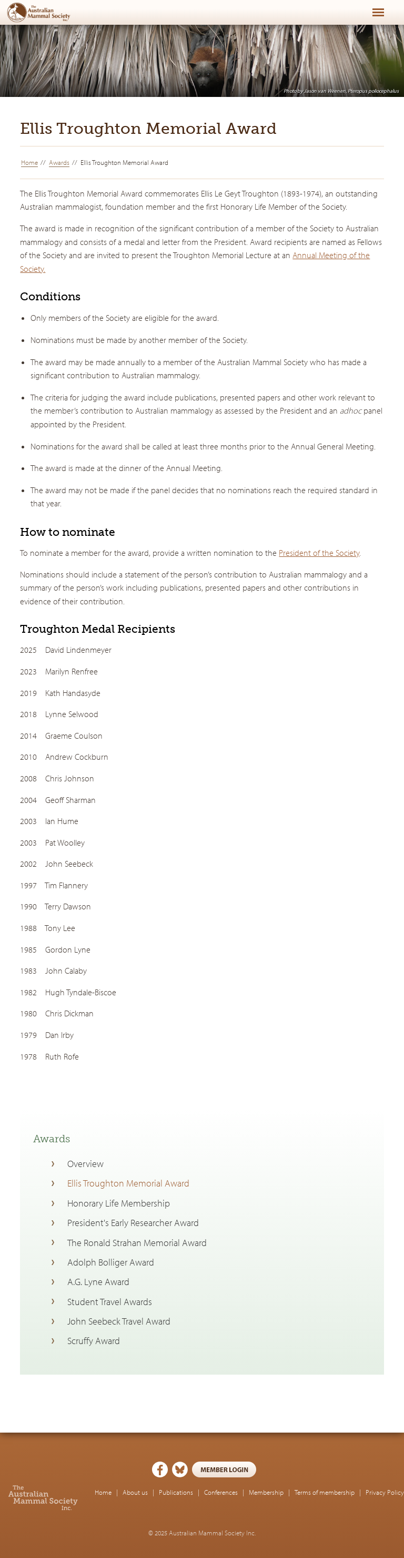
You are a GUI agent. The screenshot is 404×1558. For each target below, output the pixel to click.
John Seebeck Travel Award (118, 1321)
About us (135, 1492)
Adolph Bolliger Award (110, 1262)
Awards (59, 162)
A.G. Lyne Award (98, 1282)
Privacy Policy (385, 1492)
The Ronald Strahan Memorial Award (137, 1243)
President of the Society (319, 552)
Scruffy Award (93, 1341)
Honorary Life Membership (118, 1203)
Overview (85, 1164)
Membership (266, 1492)
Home (29, 162)
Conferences (221, 1492)
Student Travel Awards (109, 1302)
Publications (176, 1492)
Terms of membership (325, 1492)
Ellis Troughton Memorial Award (128, 1183)
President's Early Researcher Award (133, 1223)
